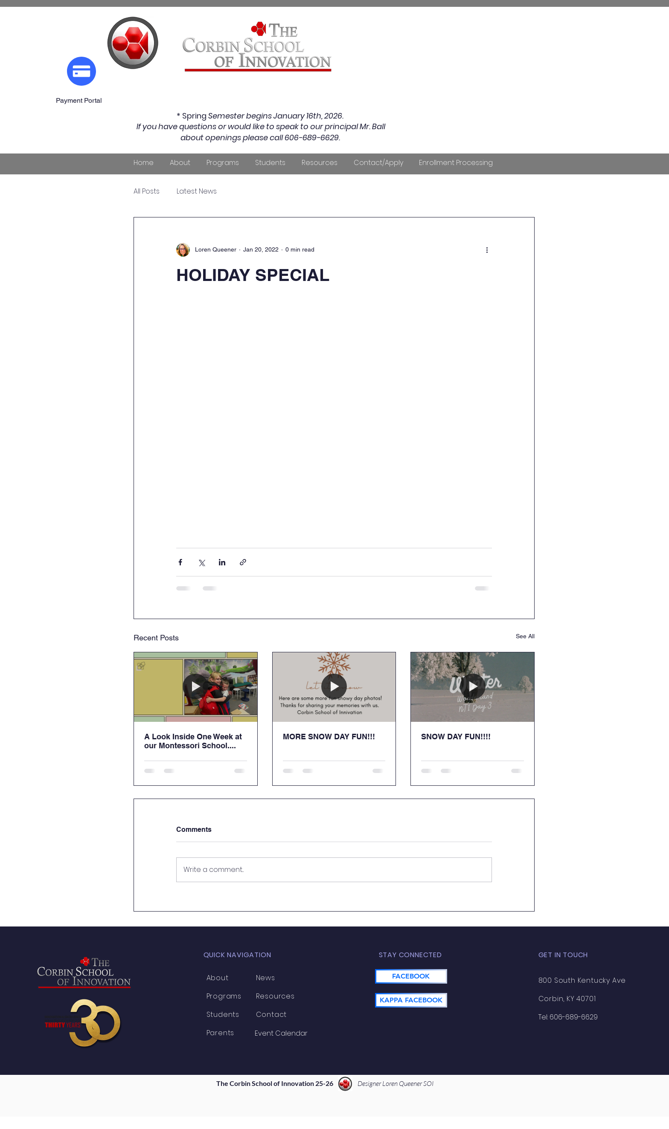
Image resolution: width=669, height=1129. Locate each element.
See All (525, 636)
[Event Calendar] (281, 1033)
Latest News (197, 191)
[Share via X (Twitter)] (201, 562)
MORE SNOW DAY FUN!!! (329, 736)
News (265, 978)
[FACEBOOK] (411, 976)
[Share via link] (243, 562)
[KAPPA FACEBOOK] (411, 1000)
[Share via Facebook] (180, 562)
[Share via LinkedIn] (222, 562)
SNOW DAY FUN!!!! (456, 736)
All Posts (147, 191)
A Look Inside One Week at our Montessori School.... (193, 741)
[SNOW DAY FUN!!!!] (472, 686)
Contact (271, 1014)
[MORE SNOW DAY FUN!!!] (334, 686)
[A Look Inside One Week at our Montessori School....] (195, 686)
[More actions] (487, 250)
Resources (275, 996)
